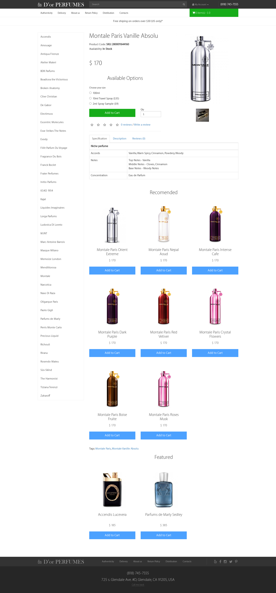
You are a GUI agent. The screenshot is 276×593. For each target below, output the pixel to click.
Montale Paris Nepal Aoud (164, 252)
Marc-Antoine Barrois (52, 242)
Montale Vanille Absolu (125, 448)
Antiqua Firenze (49, 54)
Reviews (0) (138, 138)
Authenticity (46, 13)
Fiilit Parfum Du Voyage (53, 147)
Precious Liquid (49, 335)
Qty (142, 109)
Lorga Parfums (48, 216)
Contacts (124, 13)
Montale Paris (103, 448)
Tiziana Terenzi (49, 387)
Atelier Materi (48, 62)
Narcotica (45, 284)
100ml (94, 93)
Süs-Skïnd (46, 370)
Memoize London (50, 259)
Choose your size (97, 87)
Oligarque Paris (49, 301)
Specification (99, 138)
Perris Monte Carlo (51, 327)
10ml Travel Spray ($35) (104, 98)
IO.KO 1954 (46, 190)
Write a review (142, 124)
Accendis (45, 36)
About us (75, 13)
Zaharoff (45, 395)
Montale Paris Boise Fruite (112, 417)
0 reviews (126, 124)
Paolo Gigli (46, 310)
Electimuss (46, 113)
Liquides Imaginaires (52, 207)
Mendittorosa (48, 267)
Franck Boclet (48, 165)
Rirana (44, 353)
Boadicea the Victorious (54, 79)
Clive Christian (48, 96)
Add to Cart (112, 112)
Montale (45, 276)
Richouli (45, 344)
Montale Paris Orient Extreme (112, 252)
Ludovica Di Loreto (51, 224)
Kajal (43, 199)
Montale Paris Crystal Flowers (215, 334)
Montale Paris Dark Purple (112, 334)
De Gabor (45, 105)
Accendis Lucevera (112, 515)
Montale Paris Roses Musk (164, 417)
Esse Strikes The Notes (53, 130)
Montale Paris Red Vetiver (163, 334)
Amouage (46, 45)
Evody (44, 139)
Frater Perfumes (49, 173)
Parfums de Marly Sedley (163, 515)
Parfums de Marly (50, 318)
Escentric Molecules (52, 122)
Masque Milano (49, 250)
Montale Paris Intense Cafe (215, 252)
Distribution (108, 13)
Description (119, 138)
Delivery (62, 13)
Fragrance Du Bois (50, 156)
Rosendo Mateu (49, 361)
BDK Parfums (47, 71)
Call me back (138, 584)
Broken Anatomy (50, 88)
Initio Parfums (48, 182)
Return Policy (91, 13)
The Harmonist (49, 378)
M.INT (43, 233)
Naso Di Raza (47, 293)
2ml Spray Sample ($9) (103, 103)
